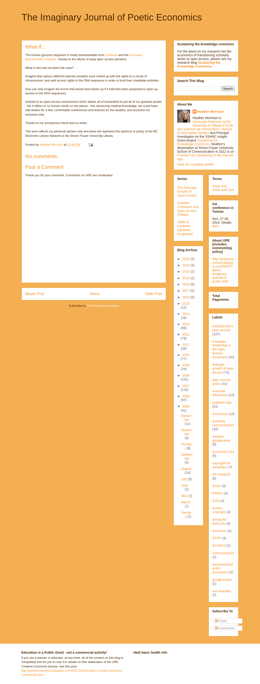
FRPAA (217, 493)
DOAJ (216, 486)
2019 (186, 278)
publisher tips (222, 402)
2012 (186, 334)
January (186, 514)
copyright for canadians (221, 465)
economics (220, 414)
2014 (186, 314)
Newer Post (34, 294)
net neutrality (221, 591)
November (186, 432)
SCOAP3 (219, 545)
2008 (186, 375)
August (186, 469)
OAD (215, 501)
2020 (186, 271)
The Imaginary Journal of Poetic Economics (112, 17)
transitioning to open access (223, 328)
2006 (186, 396)
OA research (221, 474)
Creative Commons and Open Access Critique (188, 208)
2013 (186, 324)
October (186, 446)
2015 (186, 303)
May (184, 496)
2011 (186, 344)
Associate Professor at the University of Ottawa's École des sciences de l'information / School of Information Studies (205, 127)
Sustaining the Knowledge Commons (197, 142)
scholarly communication (223, 423)
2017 (186, 291)
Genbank (111, 55)
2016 (186, 297)
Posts (221, 621)
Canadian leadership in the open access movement (221, 349)
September (186, 456)
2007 (186, 386)
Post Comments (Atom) (103, 305)
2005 (186, 406)
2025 (186, 259)
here (215, 226)
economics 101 (223, 452)
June (184, 485)
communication (223, 553)
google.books (222, 580)
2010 (186, 355)
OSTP (216, 538)
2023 (186, 265)
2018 (186, 284)
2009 (186, 365)
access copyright (219, 510)
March (185, 502)
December (186, 418)
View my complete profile (195, 164)
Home (95, 294)
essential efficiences (220, 393)
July (184, 479)
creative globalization (221, 438)
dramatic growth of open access (223, 368)
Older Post (153, 294)
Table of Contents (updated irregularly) (185, 228)
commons (219, 531)
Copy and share (223, 188)
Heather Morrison (210, 111)
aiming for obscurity (219, 521)
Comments (225, 628)
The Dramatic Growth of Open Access (187, 191)
